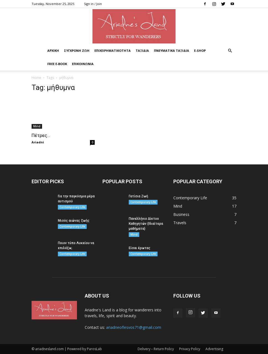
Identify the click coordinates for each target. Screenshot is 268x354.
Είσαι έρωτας (139, 248)
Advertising (214, 349)
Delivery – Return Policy (156, 349)
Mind (36, 126)
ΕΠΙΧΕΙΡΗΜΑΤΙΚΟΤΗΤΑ (112, 50)
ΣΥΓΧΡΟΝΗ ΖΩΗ (76, 50)
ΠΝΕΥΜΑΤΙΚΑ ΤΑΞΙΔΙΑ (171, 50)
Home (36, 77)
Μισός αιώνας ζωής (73, 221)
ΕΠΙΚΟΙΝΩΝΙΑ (83, 64)
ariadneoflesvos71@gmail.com (133, 327)
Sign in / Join (93, 4)
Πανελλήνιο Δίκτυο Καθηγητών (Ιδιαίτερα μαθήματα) (146, 224)
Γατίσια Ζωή (138, 196)
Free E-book (57, 64)
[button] (229, 50)
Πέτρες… (41, 135)
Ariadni (38, 142)
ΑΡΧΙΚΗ (53, 50)
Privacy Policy (189, 349)
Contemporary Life (72, 207)
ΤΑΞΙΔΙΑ (142, 50)
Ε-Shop (200, 50)
